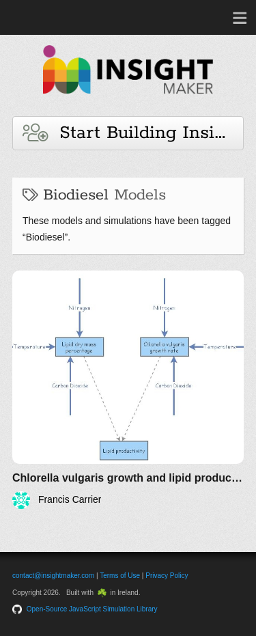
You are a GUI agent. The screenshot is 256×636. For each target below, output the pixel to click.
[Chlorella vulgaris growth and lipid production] (128, 390)
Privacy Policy (166, 575)
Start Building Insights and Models (133, 133)
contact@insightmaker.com (53, 575)
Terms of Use (120, 575)
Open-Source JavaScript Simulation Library (92, 609)
